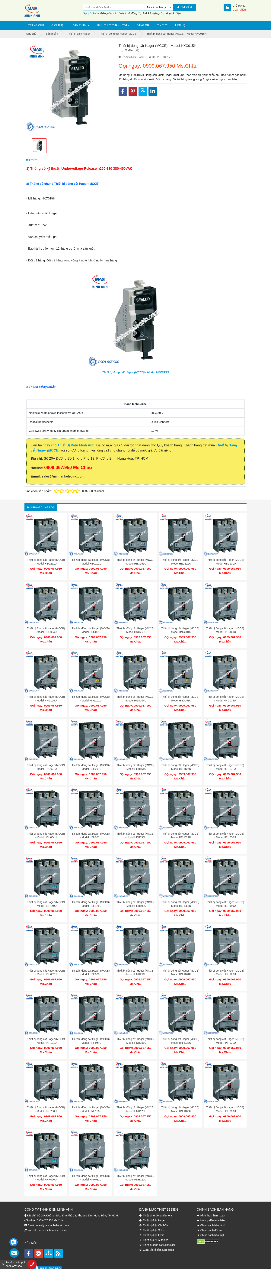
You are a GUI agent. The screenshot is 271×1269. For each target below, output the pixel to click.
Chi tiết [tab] (31, 160)
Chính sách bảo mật (210, 1216)
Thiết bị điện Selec (152, 1211)
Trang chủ (36, 25)
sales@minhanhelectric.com (52, 1206)
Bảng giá (143, 25)
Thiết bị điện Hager (152, 1201)
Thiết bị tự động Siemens (156, 1196)
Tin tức (162, 25)
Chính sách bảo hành (211, 1206)
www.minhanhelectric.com (54, 1211)
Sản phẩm (79, 25)
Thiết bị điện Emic (151, 1216)
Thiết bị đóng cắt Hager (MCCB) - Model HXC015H (135, 372)
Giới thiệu (58, 25)
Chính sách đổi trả (209, 1211)
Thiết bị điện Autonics (153, 1221)
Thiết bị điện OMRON (153, 1206)
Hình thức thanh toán (113, 25)
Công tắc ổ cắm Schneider (156, 1230)
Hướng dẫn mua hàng (211, 1201)
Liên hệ (180, 25)
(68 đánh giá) (131, 50)
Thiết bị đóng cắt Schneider (157, 1226)
